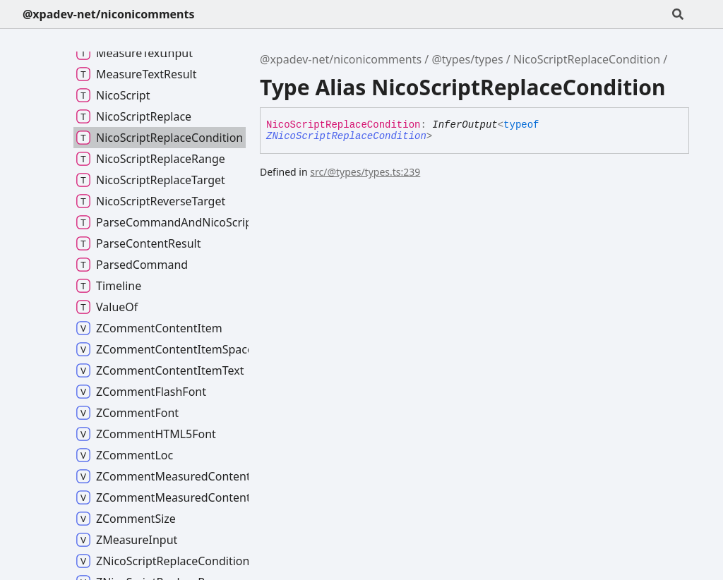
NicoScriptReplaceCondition (586, 59)
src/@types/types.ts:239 (365, 172)
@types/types (467, 59)
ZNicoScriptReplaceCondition (346, 136)
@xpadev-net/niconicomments (108, 14)
